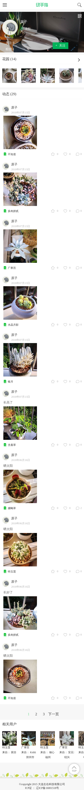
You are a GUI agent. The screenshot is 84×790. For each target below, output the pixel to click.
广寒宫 (12, 268)
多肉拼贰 (13, 211)
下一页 (53, 714)
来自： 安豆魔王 (69, 752)
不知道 (12, 154)
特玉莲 (12, 571)
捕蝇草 (12, 508)
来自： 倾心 (47, 752)
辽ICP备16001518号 (47, 788)
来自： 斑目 (9, 752)
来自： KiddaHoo (31, 752)
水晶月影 (13, 324)
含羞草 (12, 444)
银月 (10, 381)
